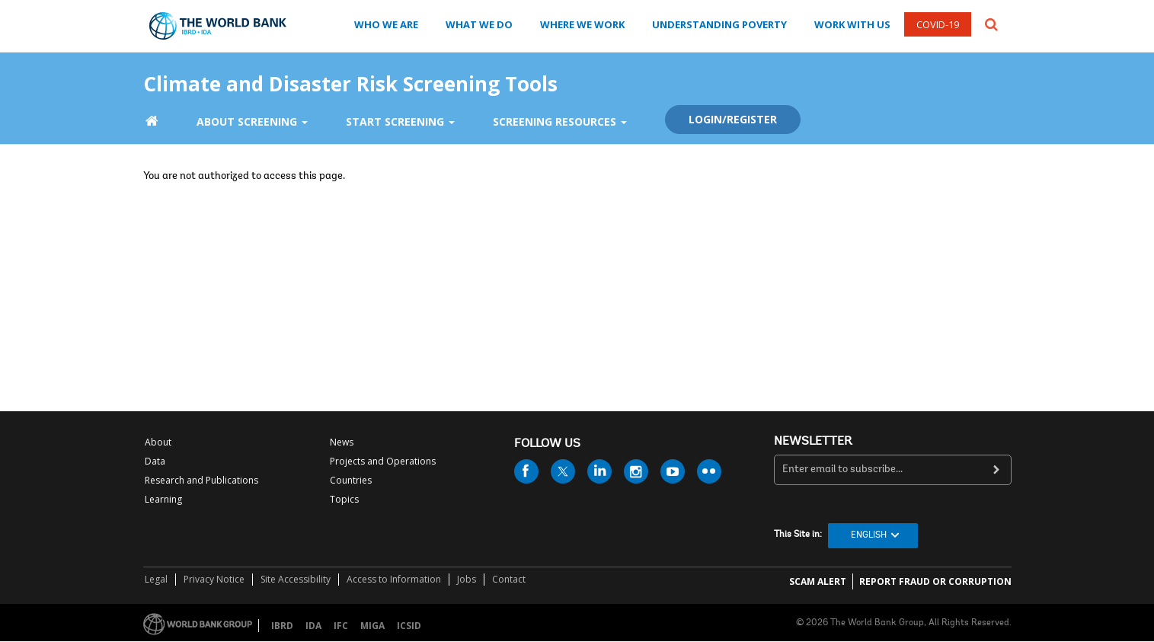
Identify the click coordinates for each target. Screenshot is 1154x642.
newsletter (813, 442)
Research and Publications (201, 480)
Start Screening (400, 121)
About (158, 442)
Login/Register (733, 119)
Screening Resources (560, 121)
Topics (344, 499)
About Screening (252, 121)
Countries (351, 480)
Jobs (466, 579)
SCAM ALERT (817, 581)
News (341, 442)
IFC (341, 625)
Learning (163, 499)
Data (155, 461)
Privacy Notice (214, 579)
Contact (509, 579)
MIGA (372, 625)
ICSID (409, 625)
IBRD (282, 625)
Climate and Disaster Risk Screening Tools (350, 80)
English (869, 535)
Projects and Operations (383, 461)
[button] (991, 23)
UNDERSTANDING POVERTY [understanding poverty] (719, 24)
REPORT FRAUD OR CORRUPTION (935, 581)
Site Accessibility (296, 579)
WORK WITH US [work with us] (852, 24)
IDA (313, 625)
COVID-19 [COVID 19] (937, 24)
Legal (156, 579)
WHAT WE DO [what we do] (479, 24)
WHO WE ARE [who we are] (386, 24)
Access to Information (394, 579)
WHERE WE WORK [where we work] (582, 24)
